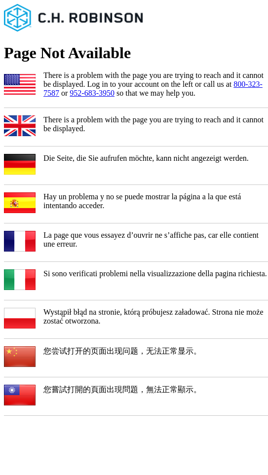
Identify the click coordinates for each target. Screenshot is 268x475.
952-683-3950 (92, 93)
